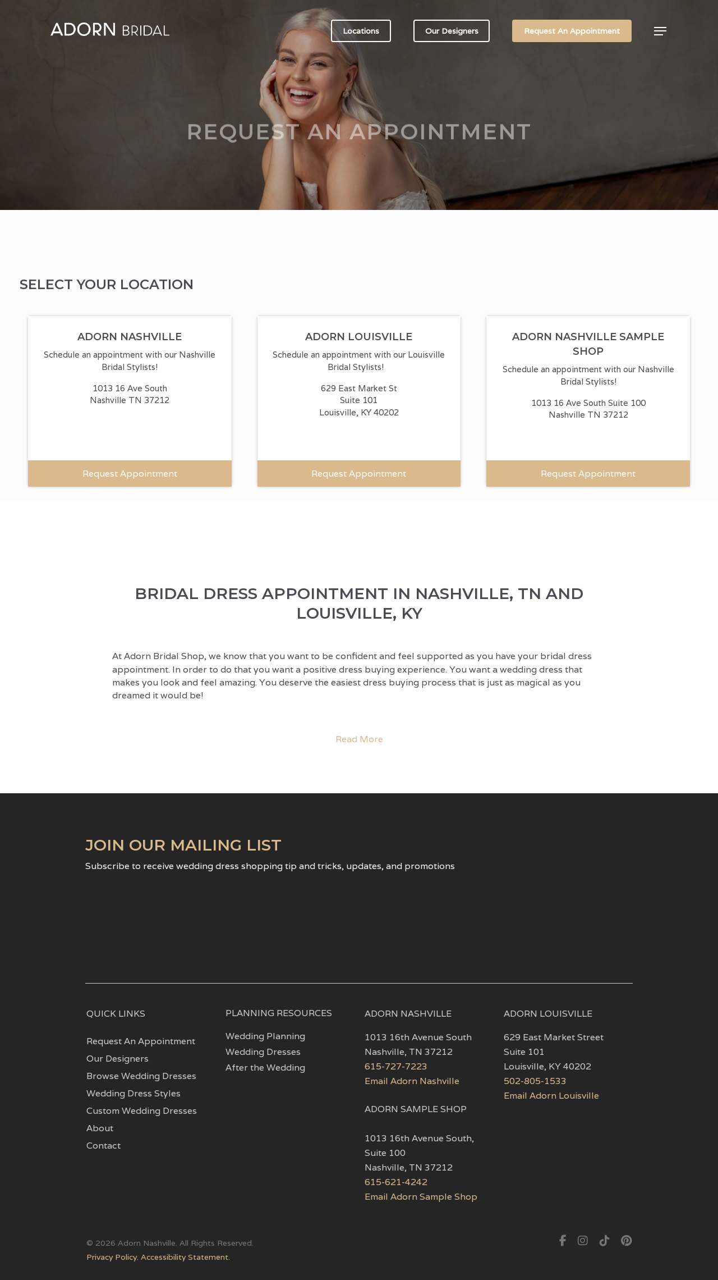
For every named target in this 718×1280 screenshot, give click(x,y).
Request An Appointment (572, 31)
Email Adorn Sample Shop (421, 1197)
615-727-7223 (396, 1066)
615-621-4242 (396, 1182)
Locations (361, 31)
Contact (103, 1145)
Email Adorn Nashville (412, 1081)
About (99, 1128)
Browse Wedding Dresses (141, 1076)
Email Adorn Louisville (551, 1095)
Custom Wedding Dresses (141, 1111)
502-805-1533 (535, 1081)
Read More (359, 739)
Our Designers (451, 31)
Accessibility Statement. (185, 1257)
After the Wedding (265, 1067)
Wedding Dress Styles (133, 1093)
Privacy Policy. (113, 1257)
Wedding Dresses (263, 1052)
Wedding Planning (265, 1036)
